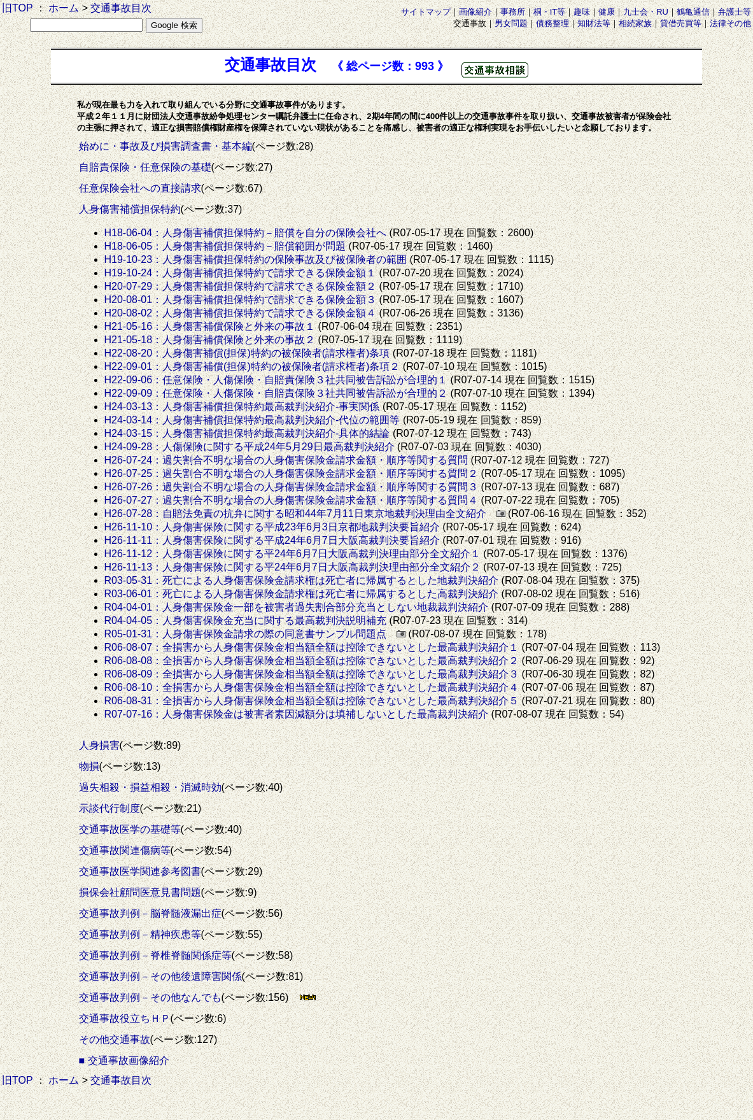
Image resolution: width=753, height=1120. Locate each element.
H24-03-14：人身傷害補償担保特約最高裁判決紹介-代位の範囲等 (252, 420)
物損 (89, 766)
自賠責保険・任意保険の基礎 (145, 167)
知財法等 (593, 23)
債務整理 (552, 23)
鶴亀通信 (693, 12)
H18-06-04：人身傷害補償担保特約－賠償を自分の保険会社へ (245, 232)
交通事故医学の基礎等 (130, 829)
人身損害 (99, 745)
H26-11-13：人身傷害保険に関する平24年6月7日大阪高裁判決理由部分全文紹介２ (292, 567)
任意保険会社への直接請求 (140, 188)
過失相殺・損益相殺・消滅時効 (150, 787)
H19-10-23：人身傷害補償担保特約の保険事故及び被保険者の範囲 (255, 259)
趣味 (582, 12)
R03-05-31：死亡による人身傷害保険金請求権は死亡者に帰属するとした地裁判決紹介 (301, 580)
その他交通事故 (114, 1039)
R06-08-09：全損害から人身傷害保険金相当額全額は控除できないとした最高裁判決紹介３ (311, 674)
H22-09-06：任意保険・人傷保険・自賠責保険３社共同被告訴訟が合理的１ (276, 379)
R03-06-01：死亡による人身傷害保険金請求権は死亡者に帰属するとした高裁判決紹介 (301, 593)
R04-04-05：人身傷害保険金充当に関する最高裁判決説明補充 (245, 620)
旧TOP (17, 8)
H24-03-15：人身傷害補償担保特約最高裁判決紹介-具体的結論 (247, 433)
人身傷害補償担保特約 (130, 209)
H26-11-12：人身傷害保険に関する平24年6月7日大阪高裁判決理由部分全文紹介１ (292, 553)
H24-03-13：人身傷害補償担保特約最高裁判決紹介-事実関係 (242, 406)
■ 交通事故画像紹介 (124, 1060)
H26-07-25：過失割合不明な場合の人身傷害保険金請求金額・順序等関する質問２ (291, 473)
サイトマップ (426, 12)
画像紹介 (475, 12)
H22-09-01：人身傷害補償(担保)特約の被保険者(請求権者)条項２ (252, 366)
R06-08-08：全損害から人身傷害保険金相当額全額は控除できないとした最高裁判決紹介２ (311, 660)
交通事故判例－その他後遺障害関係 (160, 976)
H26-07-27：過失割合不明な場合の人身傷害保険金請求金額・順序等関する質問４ (291, 500)
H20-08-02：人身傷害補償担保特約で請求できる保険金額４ (240, 313)
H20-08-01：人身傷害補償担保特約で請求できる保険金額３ (240, 299)
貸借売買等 (680, 23)
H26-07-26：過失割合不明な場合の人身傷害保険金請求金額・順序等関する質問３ (291, 486)
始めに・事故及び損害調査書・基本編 (165, 146)
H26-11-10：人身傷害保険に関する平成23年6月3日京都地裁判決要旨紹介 (272, 526)
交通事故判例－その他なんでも (150, 997)
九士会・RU (645, 12)
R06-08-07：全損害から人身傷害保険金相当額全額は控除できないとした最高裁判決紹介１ (311, 647)
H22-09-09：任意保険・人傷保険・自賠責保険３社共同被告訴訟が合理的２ (276, 393)
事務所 (512, 12)
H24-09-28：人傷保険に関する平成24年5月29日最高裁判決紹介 (249, 446)
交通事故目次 (120, 8)
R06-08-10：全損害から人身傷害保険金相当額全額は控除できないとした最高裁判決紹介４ (311, 687)
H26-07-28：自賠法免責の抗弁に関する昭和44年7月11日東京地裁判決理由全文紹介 (295, 513)
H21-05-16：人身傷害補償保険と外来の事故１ (210, 326)
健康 (606, 12)
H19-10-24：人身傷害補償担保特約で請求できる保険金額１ (240, 272)
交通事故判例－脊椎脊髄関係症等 (155, 955)
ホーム (63, 8)
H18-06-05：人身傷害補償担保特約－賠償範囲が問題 (225, 246)
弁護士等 (734, 12)
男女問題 (511, 23)
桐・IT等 (549, 12)
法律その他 (730, 23)
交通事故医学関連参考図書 (140, 871)
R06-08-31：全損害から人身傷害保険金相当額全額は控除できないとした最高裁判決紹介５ (311, 700)
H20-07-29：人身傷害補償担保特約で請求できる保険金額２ (240, 286)
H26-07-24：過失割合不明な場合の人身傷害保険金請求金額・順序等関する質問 (286, 460)
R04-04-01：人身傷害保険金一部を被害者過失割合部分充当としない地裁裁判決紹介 (296, 607)
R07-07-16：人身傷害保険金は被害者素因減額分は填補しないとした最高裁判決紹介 (296, 714)
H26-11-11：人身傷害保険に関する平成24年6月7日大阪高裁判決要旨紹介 (272, 540)
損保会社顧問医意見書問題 (140, 892)
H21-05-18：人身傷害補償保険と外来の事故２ (210, 339)
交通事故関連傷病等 (125, 850)
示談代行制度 (109, 808)
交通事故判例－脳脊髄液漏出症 (150, 913)
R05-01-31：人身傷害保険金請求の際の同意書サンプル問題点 (245, 633)
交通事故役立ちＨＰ (125, 1018)
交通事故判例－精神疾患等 (140, 934)
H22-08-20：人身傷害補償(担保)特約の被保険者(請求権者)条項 (247, 353)
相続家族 (635, 23)
